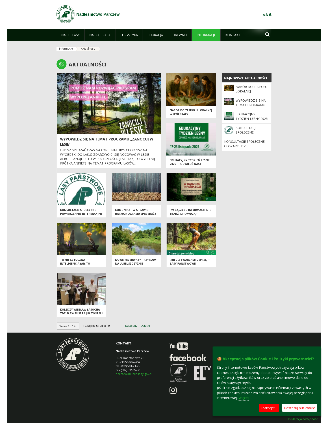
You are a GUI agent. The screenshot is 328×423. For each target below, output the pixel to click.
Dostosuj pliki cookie (299, 407)
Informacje (66, 48)
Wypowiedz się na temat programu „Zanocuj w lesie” (251, 105)
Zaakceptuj (269, 407)
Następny (131, 326)
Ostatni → (147, 326)
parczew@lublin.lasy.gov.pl (134, 374)
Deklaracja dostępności (303, 419)
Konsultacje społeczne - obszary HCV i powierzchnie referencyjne (245, 148)
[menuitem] (70, 35)
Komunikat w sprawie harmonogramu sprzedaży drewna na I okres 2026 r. (135, 214)
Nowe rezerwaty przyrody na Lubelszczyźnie (136, 261)
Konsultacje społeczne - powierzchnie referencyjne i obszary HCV (81, 214)
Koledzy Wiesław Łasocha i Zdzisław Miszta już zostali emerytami (81, 313)
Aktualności (88, 48)
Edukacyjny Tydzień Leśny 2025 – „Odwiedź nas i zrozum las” (190, 164)
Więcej (244, 397)
